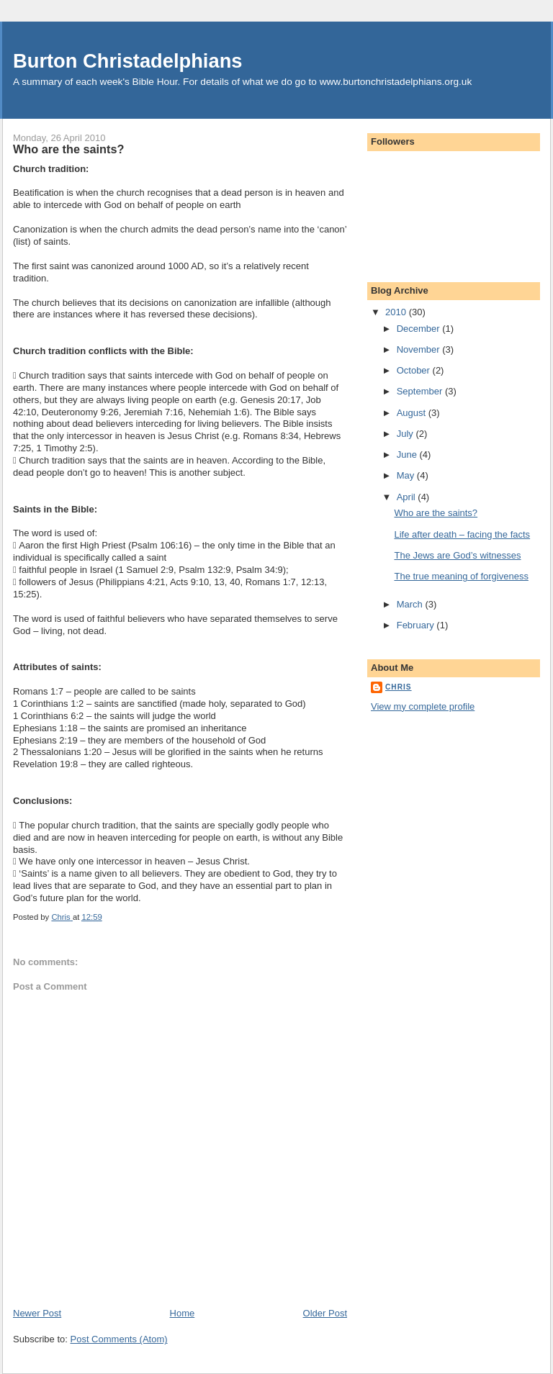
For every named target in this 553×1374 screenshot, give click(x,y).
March (411, 604)
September (421, 391)
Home (182, 1313)
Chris (398, 687)
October (415, 370)
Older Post (325, 1313)
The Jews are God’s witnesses (457, 555)
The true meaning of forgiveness (461, 576)
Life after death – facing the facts (462, 534)
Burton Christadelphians (128, 61)
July (406, 433)
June (408, 454)
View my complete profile (423, 706)
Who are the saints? (435, 512)
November (420, 349)
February (417, 625)
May (407, 475)
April (407, 497)
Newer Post (37, 1313)
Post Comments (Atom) (119, 1339)
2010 (397, 312)
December (420, 328)
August (412, 412)
